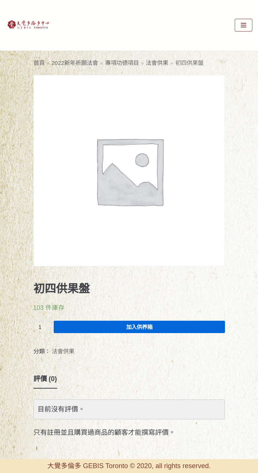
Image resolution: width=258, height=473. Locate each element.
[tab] (45, 379)
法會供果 (157, 63)
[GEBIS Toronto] (28, 25)
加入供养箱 (139, 327)
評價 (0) (45, 379)
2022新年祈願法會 (74, 63)
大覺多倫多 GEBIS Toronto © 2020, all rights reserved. (129, 466)
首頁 (39, 63)
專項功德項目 (122, 63)
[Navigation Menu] (243, 25)
